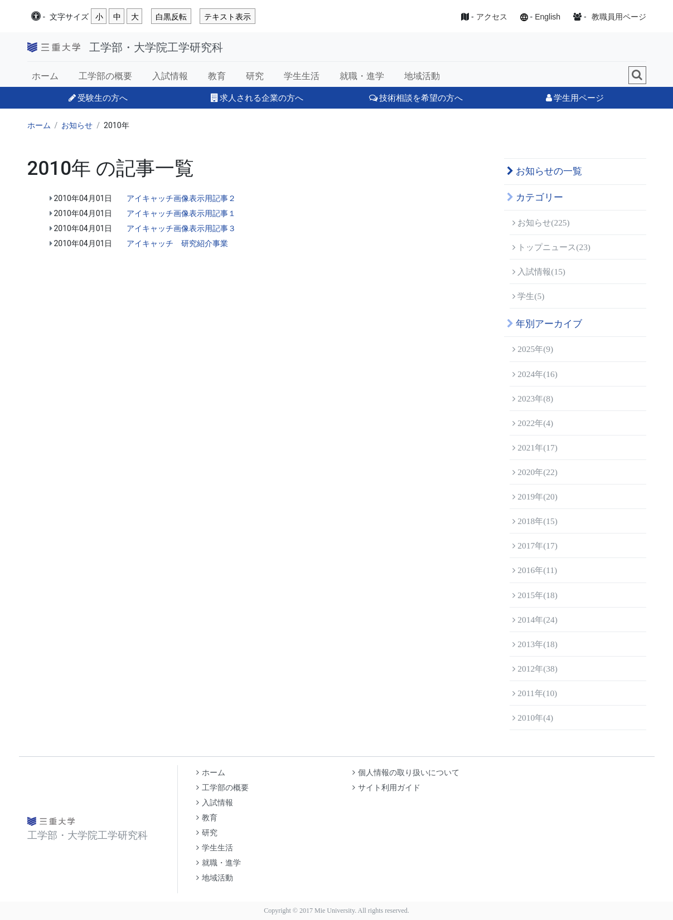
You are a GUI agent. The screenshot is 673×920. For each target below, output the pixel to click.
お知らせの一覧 (544, 171)
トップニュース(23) (551, 247)
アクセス (491, 16)
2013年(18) (535, 644)
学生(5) (528, 296)
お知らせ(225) (541, 222)
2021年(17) (535, 447)
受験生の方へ (98, 97)
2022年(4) (533, 423)
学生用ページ (575, 97)
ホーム (45, 76)
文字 (69, 17)
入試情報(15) (539, 271)
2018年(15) (535, 521)
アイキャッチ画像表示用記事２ (181, 198)
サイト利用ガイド (386, 788)
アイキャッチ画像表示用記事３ (181, 228)
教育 (217, 76)
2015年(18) (535, 595)
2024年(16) (535, 374)
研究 (255, 76)
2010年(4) (533, 717)
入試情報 (170, 76)
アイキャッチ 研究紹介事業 (177, 243)
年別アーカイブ (544, 324)
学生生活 (301, 76)
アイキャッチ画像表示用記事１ (181, 213)
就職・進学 (362, 76)
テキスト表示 (227, 16)
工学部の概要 (105, 76)
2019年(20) (535, 496)
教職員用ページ (619, 16)
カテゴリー (535, 197)
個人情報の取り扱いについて (405, 773)
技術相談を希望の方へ (416, 97)
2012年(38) (535, 668)
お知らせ (77, 125)
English (547, 16)
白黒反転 (171, 16)
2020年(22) (535, 472)
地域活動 (422, 76)
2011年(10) (535, 693)
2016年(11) (535, 570)
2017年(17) (535, 545)
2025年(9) (533, 349)
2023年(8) (533, 398)
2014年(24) (535, 619)
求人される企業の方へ (257, 97)
